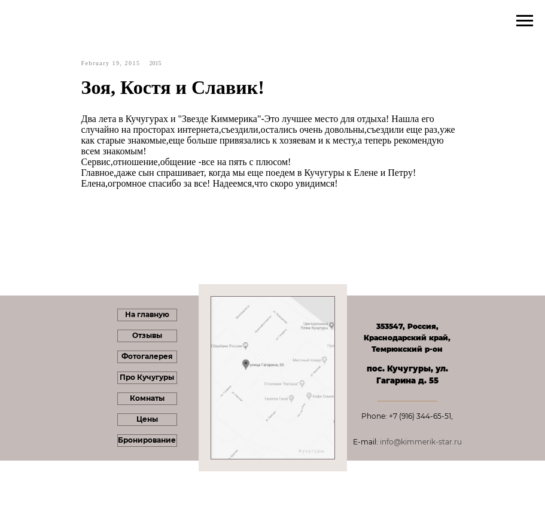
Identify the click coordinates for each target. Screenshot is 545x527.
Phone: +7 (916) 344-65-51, (407, 416)
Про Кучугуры (147, 377)
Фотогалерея (147, 356)
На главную (147, 314)
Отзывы (147, 335)
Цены (147, 419)
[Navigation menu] (524, 21)
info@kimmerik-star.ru (421, 441)
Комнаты (147, 398)
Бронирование (147, 439)
